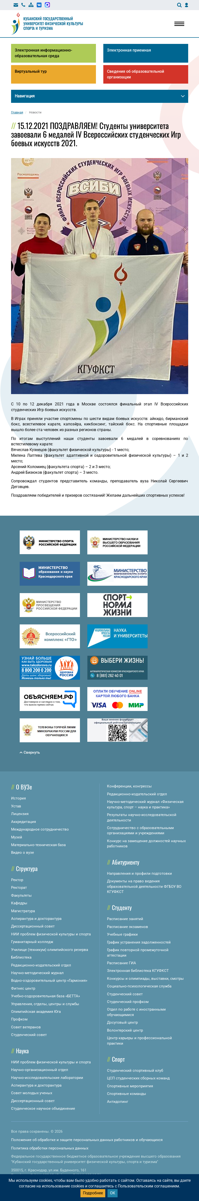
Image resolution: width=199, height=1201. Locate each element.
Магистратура (23, 911)
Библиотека (21, 957)
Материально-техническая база (38, 845)
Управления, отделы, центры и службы (45, 1004)
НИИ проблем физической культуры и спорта (51, 934)
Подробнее (93, 1193)
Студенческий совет (29, 1035)
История (18, 798)
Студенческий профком (128, 1002)
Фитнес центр (23, 988)
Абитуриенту (125, 861)
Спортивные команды (126, 1094)
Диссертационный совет (33, 926)
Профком (19, 1019)
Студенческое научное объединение (43, 1108)
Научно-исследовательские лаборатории (47, 1077)
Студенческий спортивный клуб (135, 1070)
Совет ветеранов (26, 1027)
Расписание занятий (125, 919)
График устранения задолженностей (139, 942)
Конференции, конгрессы (129, 786)
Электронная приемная (129, 50)
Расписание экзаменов (127, 927)
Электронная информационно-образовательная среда (43, 53)
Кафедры (19, 903)
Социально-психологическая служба (139, 986)
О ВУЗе (24, 786)
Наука (22, 1050)
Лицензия (20, 814)
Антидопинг (117, 1101)
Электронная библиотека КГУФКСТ (138, 970)
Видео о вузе (22, 852)
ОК (112, 1193)
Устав (16, 806)
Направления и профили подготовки (139, 873)
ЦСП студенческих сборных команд (138, 1078)
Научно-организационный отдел (39, 1070)
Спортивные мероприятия (130, 1086)
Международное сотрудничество (40, 829)
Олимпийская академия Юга (36, 1011)
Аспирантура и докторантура (36, 918)
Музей (16, 837)
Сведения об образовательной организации (135, 74)
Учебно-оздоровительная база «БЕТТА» (45, 996)
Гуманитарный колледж (32, 942)
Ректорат (19, 887)
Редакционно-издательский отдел (41, 965)
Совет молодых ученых (31, 1093)
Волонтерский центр (125, 1030)
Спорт (118, 1059)
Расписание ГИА (121, 963)
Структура (27, 868)
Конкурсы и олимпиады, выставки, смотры (145, 978)
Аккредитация (23, 821)
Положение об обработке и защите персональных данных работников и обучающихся (87, 1140)
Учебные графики (122, 934)
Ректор (17, 880)
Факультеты (21, 895)
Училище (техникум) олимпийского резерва (49, 949)
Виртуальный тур (31, 71)
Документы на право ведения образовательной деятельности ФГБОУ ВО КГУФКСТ (144, 886)
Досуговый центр (122, 1022)
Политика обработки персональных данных (49, 1148)
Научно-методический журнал (37, 973)
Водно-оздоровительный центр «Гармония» (49, 980)
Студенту (122, 907)
